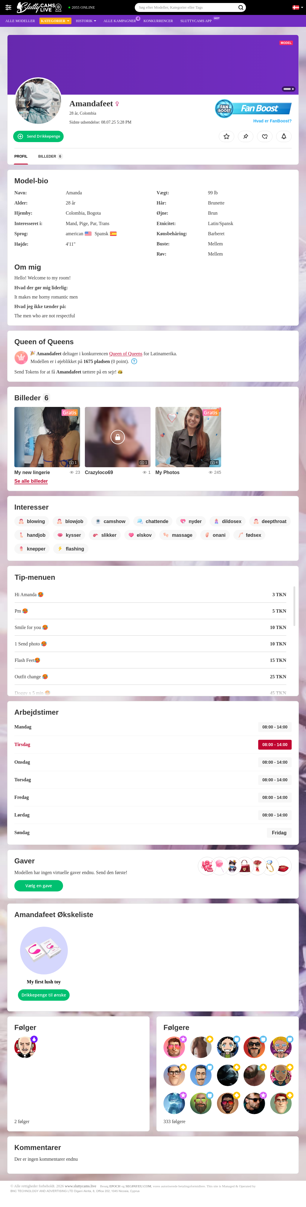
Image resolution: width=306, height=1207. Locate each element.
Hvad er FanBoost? (272, 121)
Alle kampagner (121, 20)
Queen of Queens (125, 353)
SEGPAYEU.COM (138, 1186)
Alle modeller (20, 21)
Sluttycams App (197, 20)
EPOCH (114, 1186)
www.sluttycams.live (81, 1186)
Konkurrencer (158, 21)
